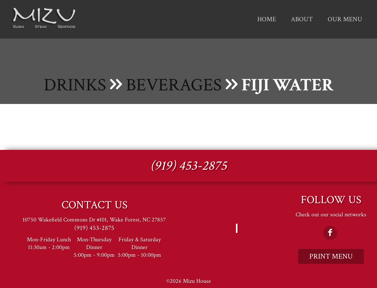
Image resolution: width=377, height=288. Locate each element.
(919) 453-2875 (188, 165)
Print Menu (331, 256)
